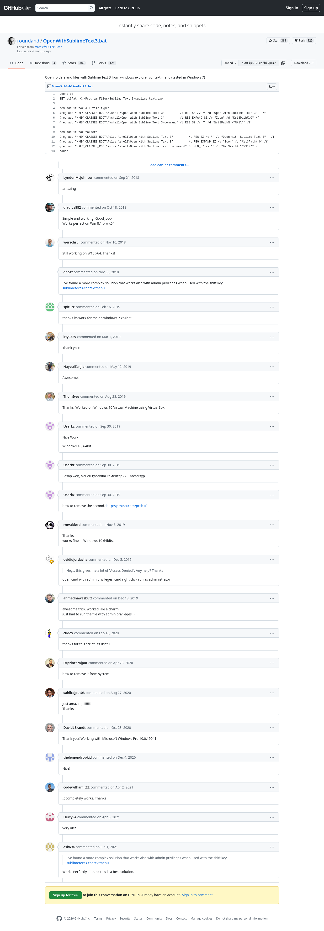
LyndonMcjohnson (79, 177)
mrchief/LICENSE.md (48, 47)
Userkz (69, 426)
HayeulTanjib (74, 366)
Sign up (311, 8)
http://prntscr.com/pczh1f (126, 505)
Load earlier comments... (169, 165)
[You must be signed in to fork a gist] (304, 40)
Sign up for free (65, 895)
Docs (169, 918)
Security (125, 918)
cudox (68, 633)
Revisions (43, 63)
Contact (181, 918)
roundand (28, 40)
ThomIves (72, 396)
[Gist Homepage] (18, 8)
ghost (68, 272)
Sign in (292, 8)
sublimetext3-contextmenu (84, 288)
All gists (105, 8)
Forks (104, 63)
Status (138, 918)
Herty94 (70, 817)
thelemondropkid (78, 757)
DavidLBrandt (75, 727)
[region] (162, 123)
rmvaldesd (72, 524)
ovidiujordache (76, 559)
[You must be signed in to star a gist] (278, 40)
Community (154, 918)
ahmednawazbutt (78, 598)
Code (17, 63)
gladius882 (72, 207)
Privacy (111, 918)
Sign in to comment (197, 895)
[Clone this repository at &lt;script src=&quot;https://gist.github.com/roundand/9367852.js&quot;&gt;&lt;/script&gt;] (259, 63)
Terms (98, 918)
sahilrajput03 (74, 692)
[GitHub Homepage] (59, 918)
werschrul (72, 242)
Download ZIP (303, 63)
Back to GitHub (127, 8)
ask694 (69, 847)
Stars (74, 63)
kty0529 (70, 336)
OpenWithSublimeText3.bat (75, 40)
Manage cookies (201, 918)
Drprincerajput (76, 663)
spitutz (69, 307)
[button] (283, 63)
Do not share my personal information (242, 918)
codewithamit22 (77, 787)
